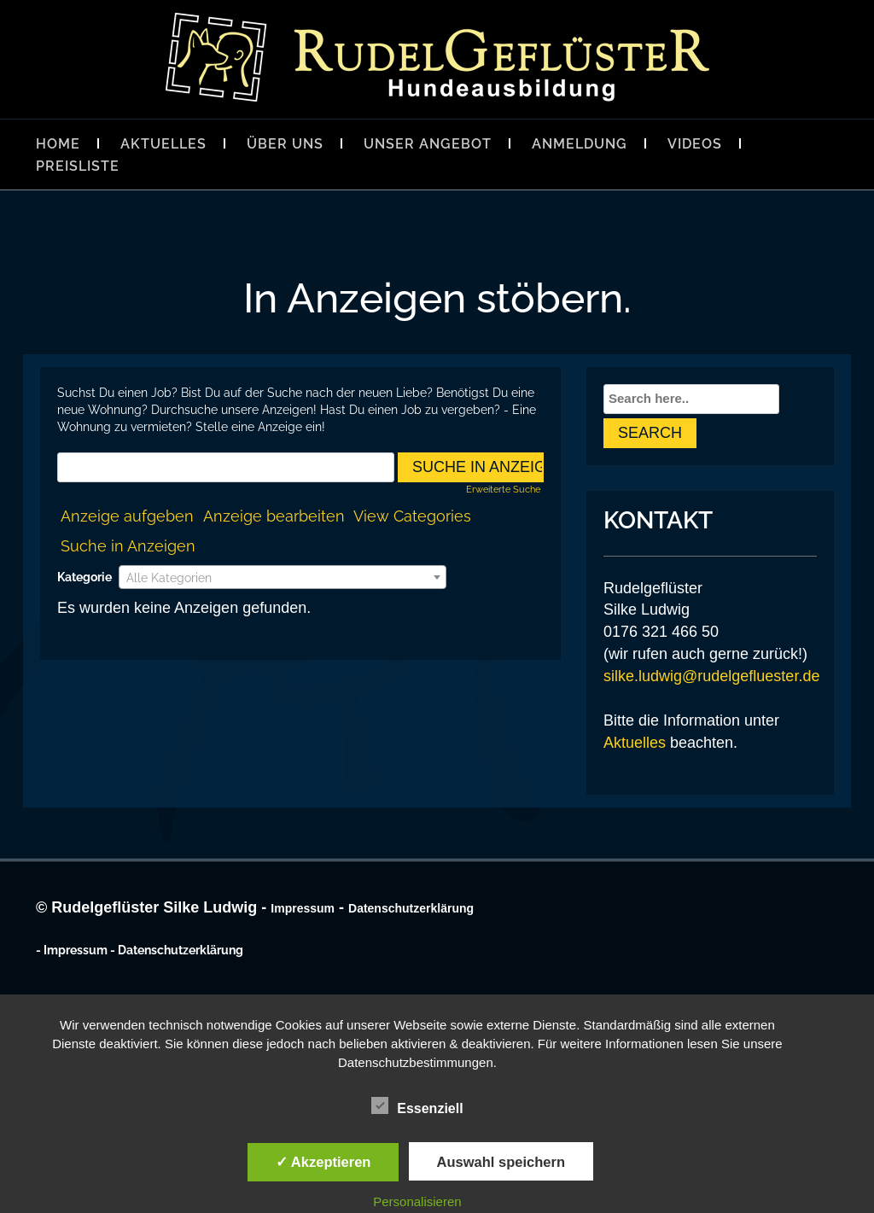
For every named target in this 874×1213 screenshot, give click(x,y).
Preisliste (77, 166)
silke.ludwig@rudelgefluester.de (711, 676)
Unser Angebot (428, 144)
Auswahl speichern (501, 1161)
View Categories (412, 516)
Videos (694, 144)
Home (58, 144)
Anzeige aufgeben (127, 516)
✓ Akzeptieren (323, 1161)
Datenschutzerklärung (411, 908)
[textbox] (282, 578)
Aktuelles (163, 144)
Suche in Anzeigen (128, 546)
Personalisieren (417, 1201)
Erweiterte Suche (503, 489)
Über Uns (285, 144)
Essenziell (417, 1106)
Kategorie (84, 577)
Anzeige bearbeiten (274, 516)
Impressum (303, 908)
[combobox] (282, 577)
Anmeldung (579, 144)
